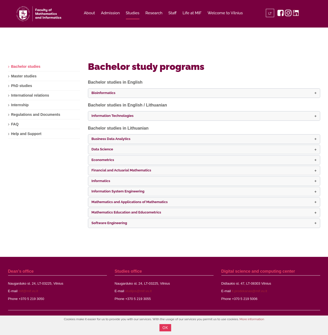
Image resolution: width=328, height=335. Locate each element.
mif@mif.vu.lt (28, 291)
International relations (30, 95)
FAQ (15, 124)
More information (252, 319)
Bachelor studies (26, 66)
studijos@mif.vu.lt (138, 291)
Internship (20, 105)
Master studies (24, 76)
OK (165, 328)
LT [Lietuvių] (270, 13)
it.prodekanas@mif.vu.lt (249, 291)
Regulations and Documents (35, 114)
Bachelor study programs (146, 66)
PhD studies (21, 86)
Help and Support (26, 134)
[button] (204, 93)
